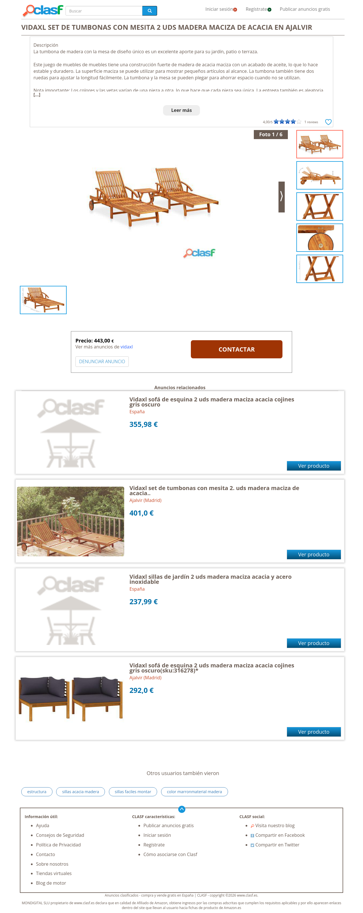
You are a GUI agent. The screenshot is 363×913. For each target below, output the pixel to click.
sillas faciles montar (133, 791)
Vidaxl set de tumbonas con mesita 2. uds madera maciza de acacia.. (214, 490)
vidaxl (127, 347)
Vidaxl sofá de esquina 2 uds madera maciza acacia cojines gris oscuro (212, 401)
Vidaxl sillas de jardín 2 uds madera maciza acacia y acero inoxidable (211, 579)
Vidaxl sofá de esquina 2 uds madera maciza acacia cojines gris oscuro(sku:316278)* (212, 667)
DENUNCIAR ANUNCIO (102, 361)
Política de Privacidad (58, 845)
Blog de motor (51, 883)
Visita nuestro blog (273, 825)
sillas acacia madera (80, 791)
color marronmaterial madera (194, 791)
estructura (37, 791)
